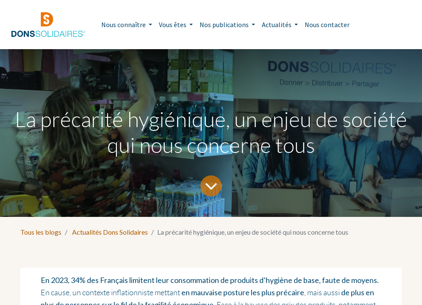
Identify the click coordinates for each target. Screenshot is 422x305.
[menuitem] (327, 24)
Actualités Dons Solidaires (110, 232)
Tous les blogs (40, 232)
